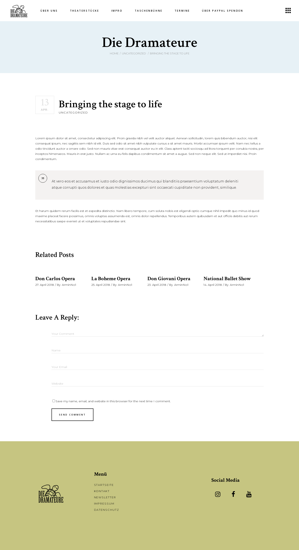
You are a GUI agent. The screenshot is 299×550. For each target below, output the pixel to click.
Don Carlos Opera (55, 278)
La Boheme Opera (110, 278)
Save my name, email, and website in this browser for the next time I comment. (113, 401)
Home (114, 53)
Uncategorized (134, 53)
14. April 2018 (212, 285)
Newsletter (105, 497)
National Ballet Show (227, 278)
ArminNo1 (69, 285)
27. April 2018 (44, 285)
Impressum (104, 503)
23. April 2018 (156, 285)
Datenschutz (106, 509)
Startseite (104, 484)
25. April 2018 (100, 285)
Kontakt (102, 491)
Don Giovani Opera (168, 278)
